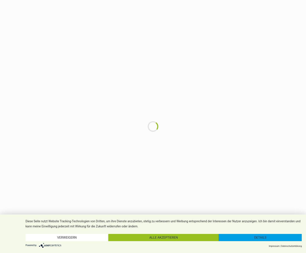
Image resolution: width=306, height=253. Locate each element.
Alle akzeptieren (163, 237)
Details (260, 237)
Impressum (274, 246)
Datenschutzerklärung (291, 246)
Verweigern (67, 237)
